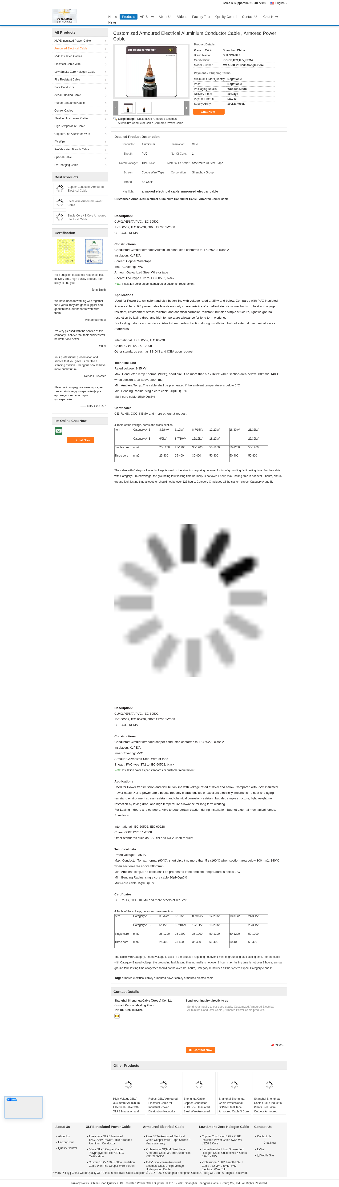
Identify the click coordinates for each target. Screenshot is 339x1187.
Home (112, 17)
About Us (165, 17)
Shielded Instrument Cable (71, 118)
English (281, 3)
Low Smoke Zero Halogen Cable (74, 71)
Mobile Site (265, 1155)
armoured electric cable (198, 978)
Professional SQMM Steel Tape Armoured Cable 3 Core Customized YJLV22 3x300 (168, 1153)
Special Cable (63, 157)
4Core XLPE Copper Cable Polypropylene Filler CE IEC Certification (106, 1153)
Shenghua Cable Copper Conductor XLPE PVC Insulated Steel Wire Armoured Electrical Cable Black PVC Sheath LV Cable (197, 1109)
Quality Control (226, 17)
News (112, 22)
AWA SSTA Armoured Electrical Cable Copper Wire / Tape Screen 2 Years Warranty (168, 1140)
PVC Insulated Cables (68, 56)
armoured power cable (168, 978)
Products (128, 17)
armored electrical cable (137, 978)
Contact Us (250, 17)
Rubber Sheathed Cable (69, 102)
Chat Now (270, 16)
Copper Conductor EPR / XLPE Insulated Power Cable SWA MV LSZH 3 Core (222, 1140)
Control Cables (63, 110)
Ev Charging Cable (66, 165)
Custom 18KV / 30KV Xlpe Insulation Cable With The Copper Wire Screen (112, 1164)
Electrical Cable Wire (67, 64)
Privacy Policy (60, 1173)
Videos (182, 17)
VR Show (147, 17)
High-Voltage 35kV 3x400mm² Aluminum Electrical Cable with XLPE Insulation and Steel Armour (126, 1107)
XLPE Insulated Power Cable (72, 40)
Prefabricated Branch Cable (71, 149)
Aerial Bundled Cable (67, 95)
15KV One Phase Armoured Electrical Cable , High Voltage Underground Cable (165, 1166)
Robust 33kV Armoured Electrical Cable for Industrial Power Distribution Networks (163, 1105)
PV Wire (59, 141)
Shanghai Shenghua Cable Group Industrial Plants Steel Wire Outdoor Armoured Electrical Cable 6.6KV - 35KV (269, 1109)
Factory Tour (201, 17)
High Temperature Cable (69, 126)
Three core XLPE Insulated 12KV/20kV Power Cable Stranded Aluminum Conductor (110, 1140)
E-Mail (261, 1149)
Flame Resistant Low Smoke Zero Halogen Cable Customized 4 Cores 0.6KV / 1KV (224, 1153)
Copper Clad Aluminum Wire (72, 134)
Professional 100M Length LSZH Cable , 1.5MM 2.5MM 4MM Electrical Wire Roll (222, 1166)
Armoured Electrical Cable (70, 48)
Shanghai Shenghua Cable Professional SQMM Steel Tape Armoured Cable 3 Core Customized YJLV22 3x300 (234, 1109)
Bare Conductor (64, 87)
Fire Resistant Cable (67, 79)
